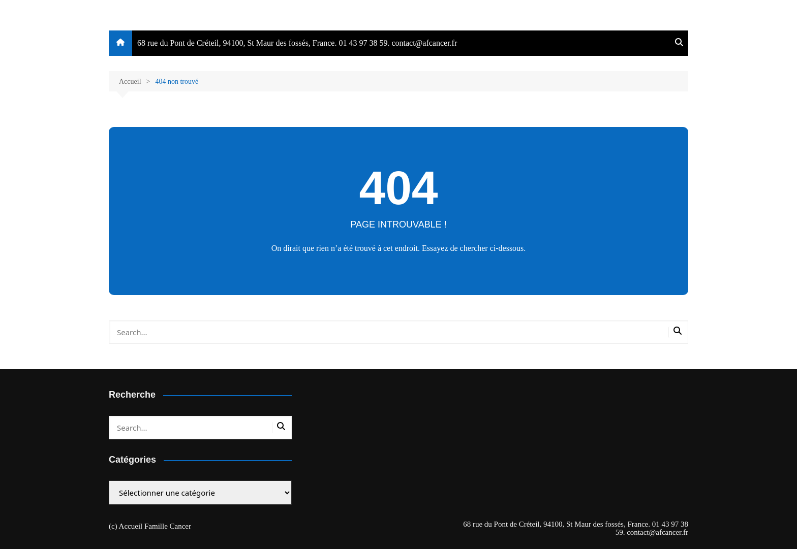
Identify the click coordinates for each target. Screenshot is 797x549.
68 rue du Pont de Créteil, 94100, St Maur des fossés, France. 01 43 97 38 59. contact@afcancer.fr (297, 43)
